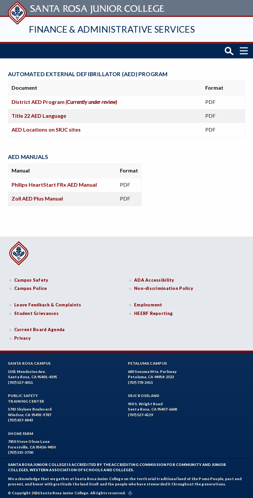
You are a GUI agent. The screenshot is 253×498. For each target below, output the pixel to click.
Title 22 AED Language (39, 113)
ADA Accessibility (154, 277)
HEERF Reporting (153, 310)
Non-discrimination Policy (163, 286)
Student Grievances (36, 310)
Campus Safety (31, 277)
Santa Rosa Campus (29, 361)
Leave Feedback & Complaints (47, 302)
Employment (148, 302)
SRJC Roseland (144, 393)
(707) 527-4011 (20, 380)
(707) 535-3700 (20, 450)
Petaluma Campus (147, 361)
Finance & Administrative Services (112, 29)
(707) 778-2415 (140, 380)
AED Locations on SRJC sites (46, 127)
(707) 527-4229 (140, 412)
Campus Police (30, 286)
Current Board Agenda (39, 327)
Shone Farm (21, 431)
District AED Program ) (64, 99)
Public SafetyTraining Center (26, 396)
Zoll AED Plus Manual (37, 196)
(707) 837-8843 (20, 418)
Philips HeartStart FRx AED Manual (54, 182)
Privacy (22, 335)
